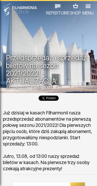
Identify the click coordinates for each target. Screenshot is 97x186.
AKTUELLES (16, 87)
